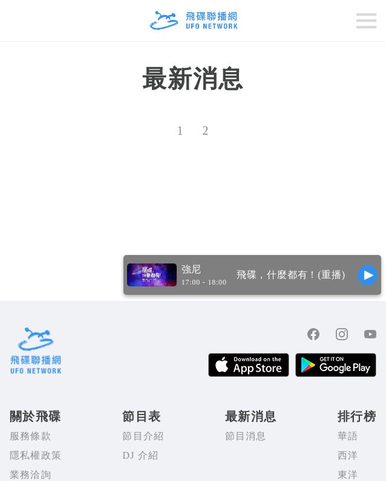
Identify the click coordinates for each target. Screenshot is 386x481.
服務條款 (30, 436)
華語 (348, 436)
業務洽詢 (30, 475)
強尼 (192, 269)
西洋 (348, 455)
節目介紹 (143, 436)
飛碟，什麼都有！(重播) (291, 275)
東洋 (348, 475)
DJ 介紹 (140, 455)
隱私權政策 (36, 455)
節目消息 (246, 436)
